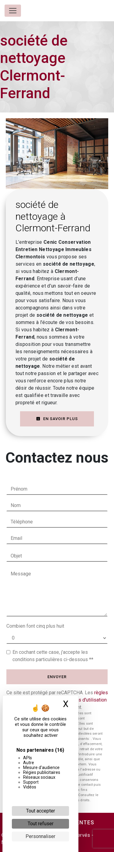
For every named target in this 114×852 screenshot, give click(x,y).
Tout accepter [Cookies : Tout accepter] (40, 811)
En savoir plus (57, 418)
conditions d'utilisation (83, 700)
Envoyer (57, 676)
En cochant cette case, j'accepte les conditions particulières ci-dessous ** (52, 655)
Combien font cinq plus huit (35, 626)
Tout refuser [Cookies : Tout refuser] (41, 823)
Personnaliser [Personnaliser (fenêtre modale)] (40, 836)
